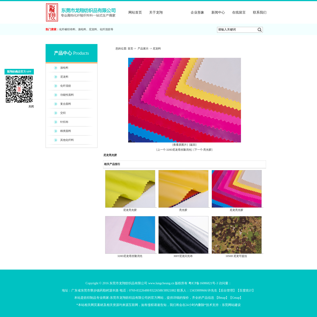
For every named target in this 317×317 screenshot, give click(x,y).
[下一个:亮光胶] (203, 149)
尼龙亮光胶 (130, 210)
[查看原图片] (180, 144)
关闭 (31, 106)
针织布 (64, 122)
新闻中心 (218, 12)
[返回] (193, 144)
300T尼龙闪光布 (183, 256)
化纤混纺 (105, 29)
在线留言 (239, 12)
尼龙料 (93, 29)
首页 (130, 48)
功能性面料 (67, 94)
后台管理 (226, 290)
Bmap (222, 297)
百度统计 (245, 290)
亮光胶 (183, 210)
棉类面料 (65, 131)
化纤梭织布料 (67, 29)
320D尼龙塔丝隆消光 (129, 256)
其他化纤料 (67, 140)
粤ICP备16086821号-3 (203, 283)
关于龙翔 (156, 12)
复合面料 (65, 103)
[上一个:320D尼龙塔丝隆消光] (174, 149)
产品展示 (176, 12)
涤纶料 (82, 29)
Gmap (236, 297)
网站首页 (135, 12)
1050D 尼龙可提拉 (236, 256)
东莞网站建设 (231, 305)
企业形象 (197, 12)
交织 (63, 112)
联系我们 (259, 12)
